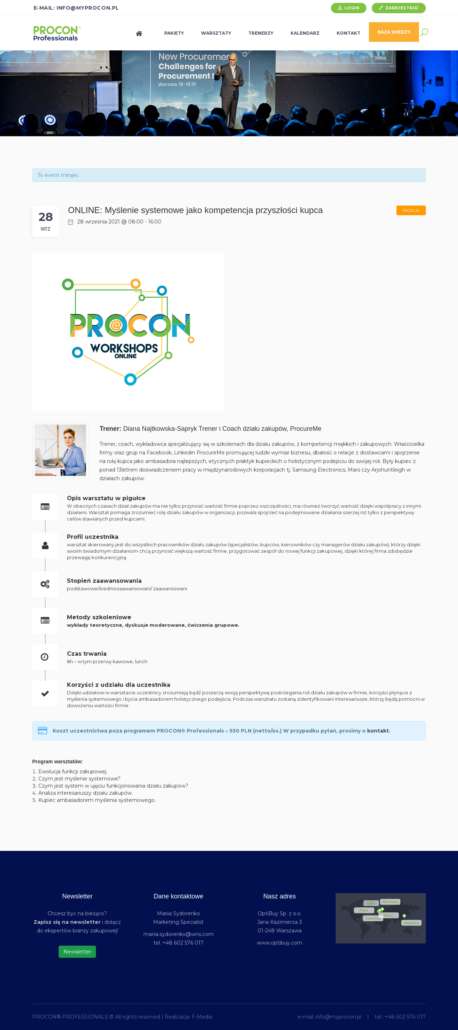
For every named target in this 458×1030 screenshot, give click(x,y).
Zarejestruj (402, 7)
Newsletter (77, 951)
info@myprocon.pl (338, 1017)
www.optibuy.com (279, 943)
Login (352, 7)
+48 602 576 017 (405, 1017)
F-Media (202, 1017)
